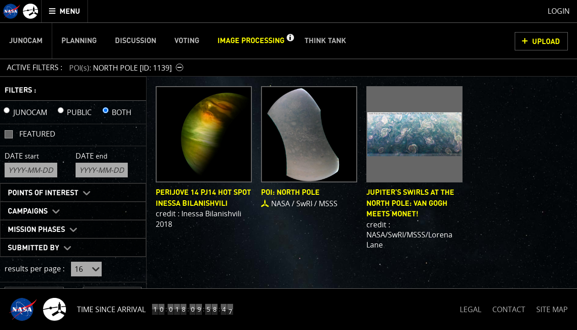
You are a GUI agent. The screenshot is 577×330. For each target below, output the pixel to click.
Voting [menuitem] (186, 40)
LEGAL (470, 307)
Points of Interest (43, 193)
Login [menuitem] (559, 11)
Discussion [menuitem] (135, 40)
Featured (37, 134)
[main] (288, 165)
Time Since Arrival (111, 309)
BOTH (121, 112)
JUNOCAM (30, 112)
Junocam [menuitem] (26, 40)
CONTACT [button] (508, 309)
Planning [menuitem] (79, 40)
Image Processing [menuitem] (251, 40)
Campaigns (28, 211)
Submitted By (33, 248)
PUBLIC (79, 112)
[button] (289, 41)
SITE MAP (552, 309)
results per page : (35, 268)
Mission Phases (36, 229)
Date (22, 156)
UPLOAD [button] (546, 41)
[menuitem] (65, 11)
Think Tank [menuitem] (325, 40)
